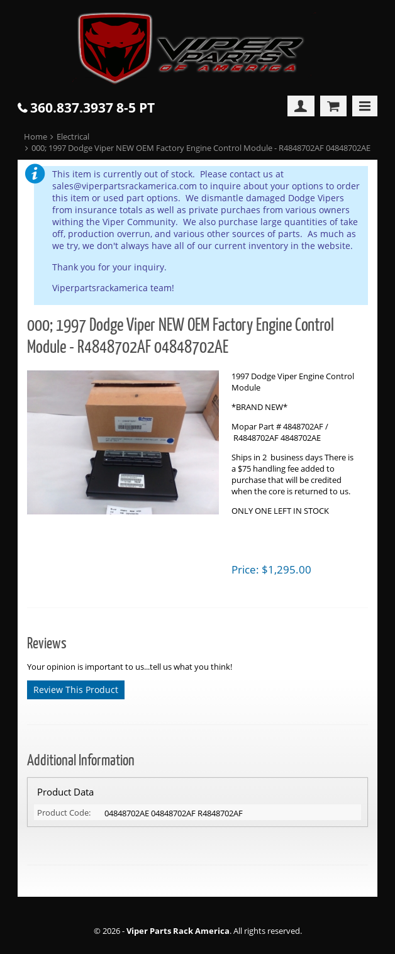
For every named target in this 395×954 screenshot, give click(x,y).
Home (35, 136)
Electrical (73, 136)
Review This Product (75, 690)
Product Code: (64, 812)
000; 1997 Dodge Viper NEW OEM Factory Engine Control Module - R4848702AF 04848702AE (200, 147)
